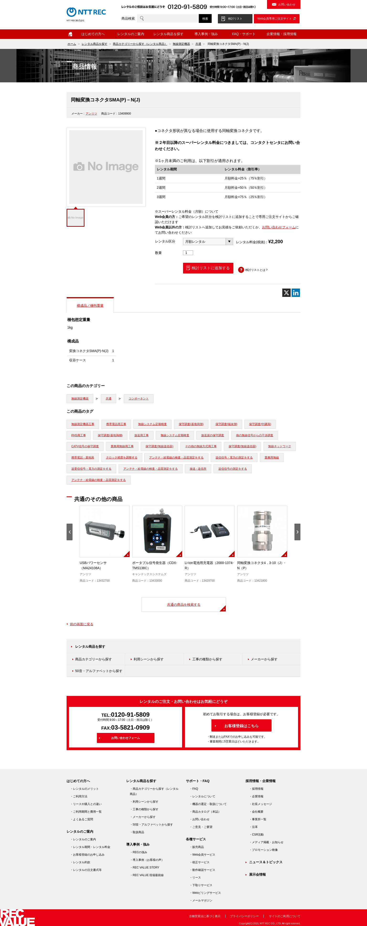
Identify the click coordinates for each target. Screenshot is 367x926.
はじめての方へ (93, 34)
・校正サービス (199, 862)
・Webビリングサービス (205, 892)
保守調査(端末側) (226, 424)
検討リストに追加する (211, 268)
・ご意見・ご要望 (200, 827)
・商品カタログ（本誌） (205, 811)
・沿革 (253, 827)
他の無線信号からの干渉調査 (254, 435)
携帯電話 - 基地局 (82, 457)
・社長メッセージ (260, 804)
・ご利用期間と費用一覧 (86, 811)
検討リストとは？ (256, 270)
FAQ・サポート (244, 34)
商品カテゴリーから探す (93, 659)
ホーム (70, 34)
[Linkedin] (296, 293)
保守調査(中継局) (260, 424)
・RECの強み (138, 852)
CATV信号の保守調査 (85, 446)
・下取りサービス (200, 885)
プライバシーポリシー (244, 916)
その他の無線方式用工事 (201, 446)
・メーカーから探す (143, 817)
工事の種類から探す (207, 659)
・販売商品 (196, 847)
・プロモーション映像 (263, 850)
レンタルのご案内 (130, 34)
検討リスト (235, 18)
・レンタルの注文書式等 (86, 870)
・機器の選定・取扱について (208, 804)
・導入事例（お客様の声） (147, 860)
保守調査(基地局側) (191, 424)
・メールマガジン (200, 900)
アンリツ (91, 113)
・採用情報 (256, 788)
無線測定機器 (181, 44)
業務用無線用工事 (122, 446)
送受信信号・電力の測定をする (91, 468)
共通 (198, 44)
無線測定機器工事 (82, 424)
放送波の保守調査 (212, 435)
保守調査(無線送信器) (159, 446)
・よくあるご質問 (81, 819)
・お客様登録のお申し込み (87, 854)
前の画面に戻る (81, 624)
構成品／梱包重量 (90, 305)
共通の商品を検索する (183, 604)
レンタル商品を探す (168, 34)
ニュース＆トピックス (266, 862)
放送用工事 (141, 435)
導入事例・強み (206, 34)
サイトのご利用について (284, 916)
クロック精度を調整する (121, 457)
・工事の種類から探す (144, 809)
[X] (286, 293)
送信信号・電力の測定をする (234, 457)
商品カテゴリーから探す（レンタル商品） (140, 44)
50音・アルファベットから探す (98, 671)
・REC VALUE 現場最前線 (147, 875)
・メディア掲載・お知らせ (266, 842)
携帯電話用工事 (116, 424)
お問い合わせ (286, 4)
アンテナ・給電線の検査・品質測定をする (176, 457)
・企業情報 (256, 796)
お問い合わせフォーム (278, 227)
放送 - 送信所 (198, 468)
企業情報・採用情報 (282, 34)
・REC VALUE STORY (144, 867)
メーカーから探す (264, 659)
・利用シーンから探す (144, 801)
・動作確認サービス (202, 870)
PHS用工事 (78, 435)
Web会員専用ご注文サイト (274, 18)
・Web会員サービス (202, 854)
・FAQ (193, 788)
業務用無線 (272, 457)
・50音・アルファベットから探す (151, 824)
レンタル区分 (165, 241)
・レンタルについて (202, 796)
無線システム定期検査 (152, 424)
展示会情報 (257, 874)
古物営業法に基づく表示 (204, 916)
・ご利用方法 (78, 796)
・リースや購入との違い (86, 804)
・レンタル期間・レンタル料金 (90, 847)
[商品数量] (188, 252)
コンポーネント (139, 398)
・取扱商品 (137, 832)
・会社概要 (256, 811)
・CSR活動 (256, 834)
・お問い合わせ (199, 819)
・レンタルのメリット (84, 788)
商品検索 (128, 18)
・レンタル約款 (80, 862)
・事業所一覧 (257, 819)
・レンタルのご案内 (83, 839)
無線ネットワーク (279, 446)
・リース (195, 877)
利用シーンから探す (149, 659)
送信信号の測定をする (232, 468)
